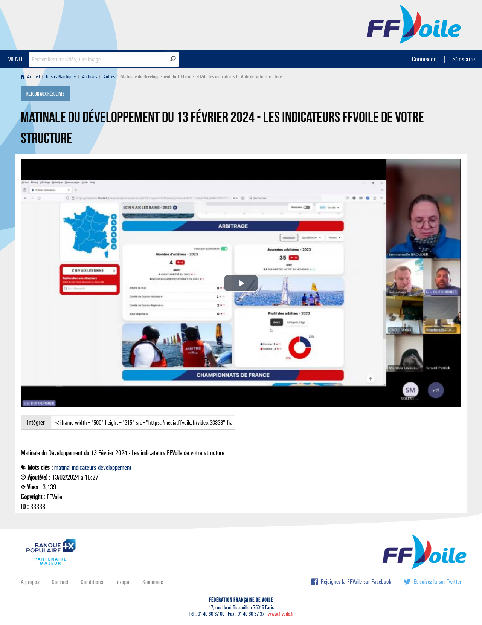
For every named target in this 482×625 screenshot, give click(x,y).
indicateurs (84, 467)
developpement (114, 467)
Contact (60, 581)
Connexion (424, 59)
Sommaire (152, 581)
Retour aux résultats (45, 94)
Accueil (30, 76)
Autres (109, 76)
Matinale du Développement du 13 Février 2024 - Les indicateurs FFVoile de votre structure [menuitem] (201, 76)
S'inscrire (463, 59)
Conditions (92, 581)
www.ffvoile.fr (281, 614)
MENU (15, 59)
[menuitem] (32, 76)
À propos (30, 581)
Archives (89, 76)
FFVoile (413, 24)
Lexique (122, 581)
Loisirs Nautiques (61, 76)
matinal (62, 467)
